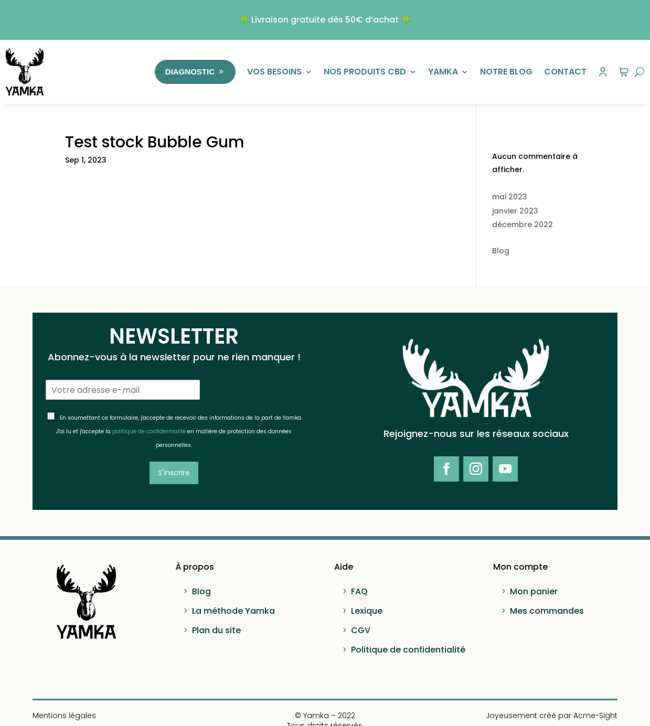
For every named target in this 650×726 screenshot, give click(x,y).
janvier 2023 (515, 211)
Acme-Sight (595, 715)
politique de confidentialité (149, 431)
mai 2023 (509, 196)
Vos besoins (274, 72)
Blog (500, 250)
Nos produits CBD (365, 72)
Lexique (366, 611)
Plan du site (216, 630)
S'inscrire (174, 472)
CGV (360, 630)
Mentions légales (64, 715)
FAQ (359, 591)
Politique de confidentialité (408, 650)
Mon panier (534, 591)
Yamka (443, 72)
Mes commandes (547, 611)
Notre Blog (506, 72)
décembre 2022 (522, 224)
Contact (565, 72)
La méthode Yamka (233, 611)
